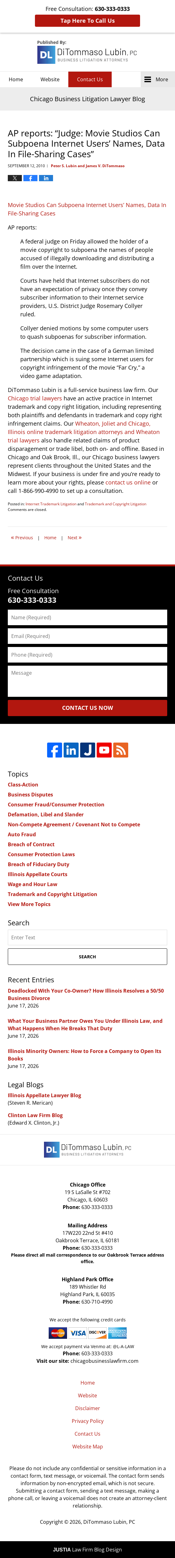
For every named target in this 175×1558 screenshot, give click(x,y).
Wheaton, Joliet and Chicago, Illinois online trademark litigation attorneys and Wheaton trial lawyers (84, 432)
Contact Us (90, 79)
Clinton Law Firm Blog (35, 1115)
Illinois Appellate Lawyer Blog (44, 1095)
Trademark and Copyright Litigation (115, 504)
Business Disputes (30, 794)
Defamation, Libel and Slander (46, 814)
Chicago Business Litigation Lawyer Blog (87, 52)
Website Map (87, 1446)
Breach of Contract (31, 844)
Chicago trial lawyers (35, 398)
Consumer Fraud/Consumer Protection (56, 804)
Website (50, 79)
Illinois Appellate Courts (37, 874)
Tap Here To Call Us (88, 20)
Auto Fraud (22, 834)
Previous (22, 537)
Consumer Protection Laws (41, 854)
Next (75, 537)
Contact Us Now (87, 707)
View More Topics (29, 904)
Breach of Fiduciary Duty (38, 864)
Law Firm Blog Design (87, 1549)
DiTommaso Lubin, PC (109, 1521)
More (162, 79)
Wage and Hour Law (32, 884)
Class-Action (23, 784)
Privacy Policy (88, 1421)
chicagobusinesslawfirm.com (104, 1360)
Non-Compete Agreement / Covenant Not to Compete (74, 824)
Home (16, 79)
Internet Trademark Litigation (51, 504)
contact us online (128, 482)
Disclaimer (87, 1408)
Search (87, 957)
